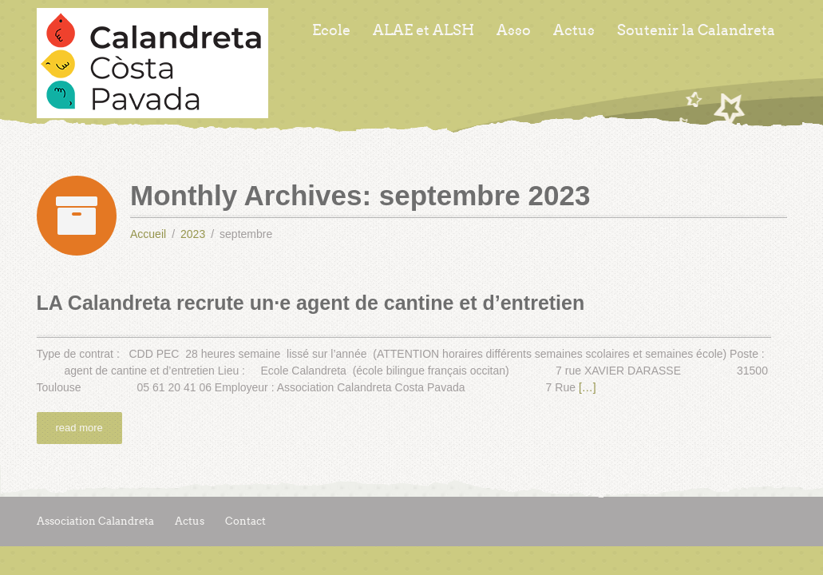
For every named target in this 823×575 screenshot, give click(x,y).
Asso (514, 30)
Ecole (331, 30)
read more (79, 428)
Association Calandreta (95, 521)
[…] (587, 387)
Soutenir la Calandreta (696, 30)
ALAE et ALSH (423, 30)
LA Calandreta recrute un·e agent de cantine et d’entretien (311, 302)
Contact (245, 521)
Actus (574, 30)
